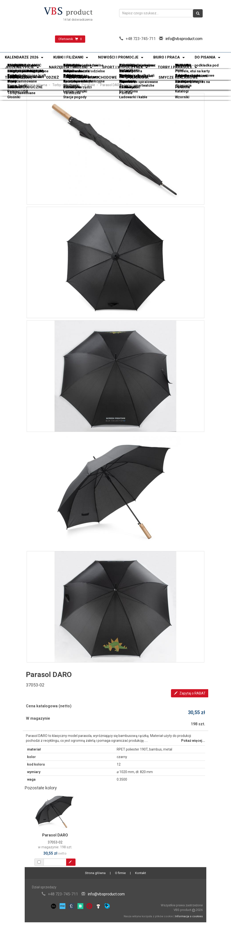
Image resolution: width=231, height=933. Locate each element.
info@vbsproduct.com (183, 38)
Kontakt (140, 873)
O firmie (120, 873)
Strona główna (36, 85)
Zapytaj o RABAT (190, 693)
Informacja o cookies (189, 916)
